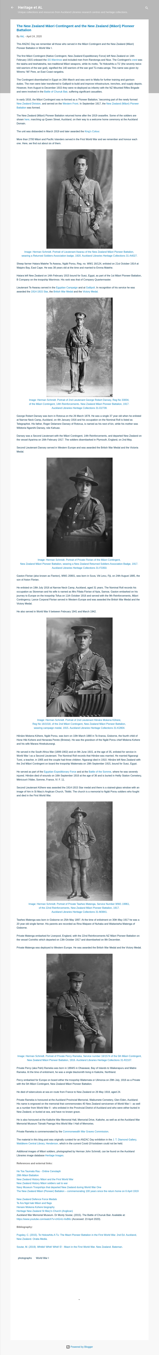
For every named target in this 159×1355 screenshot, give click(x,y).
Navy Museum (25, 1187)
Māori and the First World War (56, 1179)
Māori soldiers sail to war (54, 1183)
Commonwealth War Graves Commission (85, 1131)
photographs (25, 1258)
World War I (42, 1258)
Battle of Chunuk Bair (55, 91)
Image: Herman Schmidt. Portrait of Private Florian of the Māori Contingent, (79, 560)
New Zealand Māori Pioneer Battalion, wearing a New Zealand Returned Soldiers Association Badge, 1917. (79, 564)
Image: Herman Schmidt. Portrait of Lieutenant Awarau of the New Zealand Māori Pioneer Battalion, (79, 252)
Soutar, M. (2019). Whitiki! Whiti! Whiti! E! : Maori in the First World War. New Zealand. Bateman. (70, 1247)
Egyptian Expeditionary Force (60, 771)
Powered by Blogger (79, 1347)
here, (27, 119)
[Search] (147, 8)
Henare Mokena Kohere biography (36, 1207)
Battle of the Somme (100, 771)
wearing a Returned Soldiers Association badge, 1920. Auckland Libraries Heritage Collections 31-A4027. (79, 255)
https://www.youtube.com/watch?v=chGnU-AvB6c (44, 1219)
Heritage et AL (30, 7)
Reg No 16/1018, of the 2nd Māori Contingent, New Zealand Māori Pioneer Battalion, (79, 724)
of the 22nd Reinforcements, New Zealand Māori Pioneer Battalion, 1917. (79, 908)
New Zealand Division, (29, 103)
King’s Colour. (92, 131)
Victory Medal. (90, 291)
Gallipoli (90, 287)
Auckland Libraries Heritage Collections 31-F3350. (79, 568)
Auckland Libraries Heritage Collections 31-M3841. (79, 912)
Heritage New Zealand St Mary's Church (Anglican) (45, 1211)
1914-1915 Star (39, 291)
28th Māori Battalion (28, 1175)
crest (134, 60)
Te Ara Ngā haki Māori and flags (34, 1203)
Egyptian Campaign (67, 287)
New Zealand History (28, 1179)
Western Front (70, 103)
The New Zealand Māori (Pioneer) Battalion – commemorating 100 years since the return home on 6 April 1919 (78, 1191)
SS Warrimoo (54, 60)
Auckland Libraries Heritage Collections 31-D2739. (79, 408)
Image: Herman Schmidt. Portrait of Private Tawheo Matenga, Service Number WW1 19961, (79, 904)
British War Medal (63, 291)
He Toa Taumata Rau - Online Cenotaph (39, 1171)
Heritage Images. (54, 1155)
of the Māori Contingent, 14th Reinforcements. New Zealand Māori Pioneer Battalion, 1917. (79, 404)
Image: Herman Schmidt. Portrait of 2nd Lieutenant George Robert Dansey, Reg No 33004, (79, 400)
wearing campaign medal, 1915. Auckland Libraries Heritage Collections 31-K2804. (79, 728)
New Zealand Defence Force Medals (37, 1199)
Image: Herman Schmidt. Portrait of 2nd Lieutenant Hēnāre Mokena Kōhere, (79, 720)
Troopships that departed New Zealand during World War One (67, 1187)
